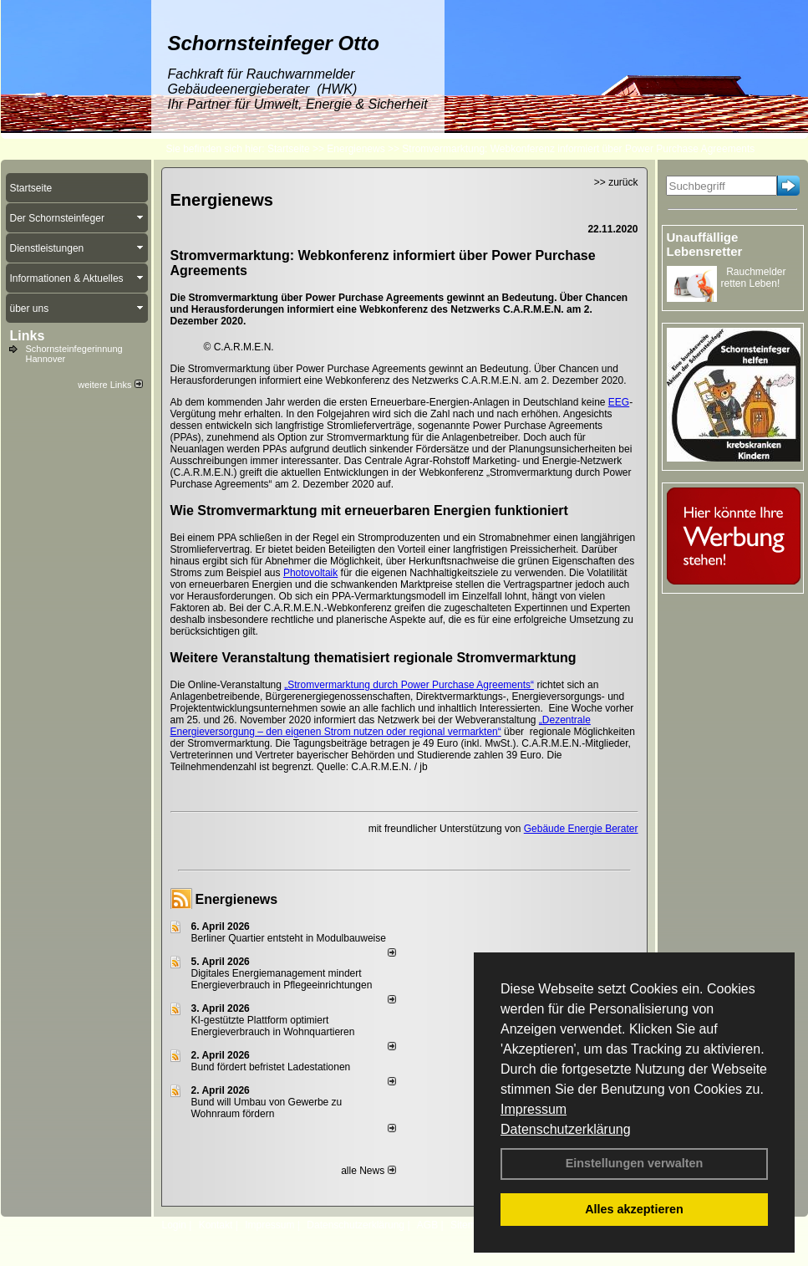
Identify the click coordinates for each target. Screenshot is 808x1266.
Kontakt (216, 1225)
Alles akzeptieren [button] (634, 1209)
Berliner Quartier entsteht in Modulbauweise (288, 938)
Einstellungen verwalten (635, 1163)
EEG (618, 402)
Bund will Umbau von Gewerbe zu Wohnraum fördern (267, 1108)
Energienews (237, 899)
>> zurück (616, 182)
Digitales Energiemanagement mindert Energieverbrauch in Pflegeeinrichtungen (282, 979)
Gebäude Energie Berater (581, 829)
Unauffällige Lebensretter (705, 244)
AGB (427, 1225)
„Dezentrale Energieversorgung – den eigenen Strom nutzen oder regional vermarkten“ (380, 726)
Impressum (534, 1109)
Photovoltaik (310, 573)
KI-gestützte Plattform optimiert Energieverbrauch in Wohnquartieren (273, 1026)
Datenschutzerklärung (566, 1129)
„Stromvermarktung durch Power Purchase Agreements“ (409, 685)
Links (27, 336)
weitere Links (110, 385)
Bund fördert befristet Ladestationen (271, 1067)
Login (174, 1225)
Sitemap (468, 1225)
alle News (368, 1171)
